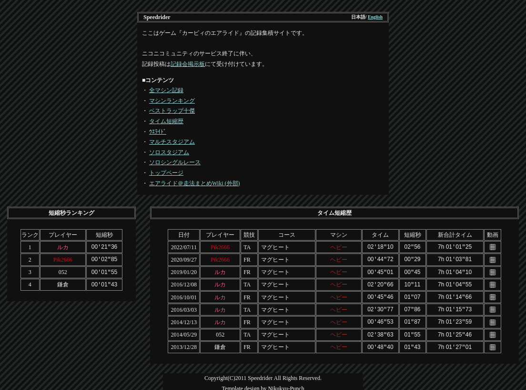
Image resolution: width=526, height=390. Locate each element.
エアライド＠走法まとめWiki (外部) (194, 183)
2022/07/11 (184, 246)
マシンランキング (172, 100)
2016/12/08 (184, 283)
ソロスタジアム (169, 152)
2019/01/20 (184, 271)
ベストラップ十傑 (172, 110)
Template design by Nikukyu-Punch (263, 384)
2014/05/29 (184, 331)
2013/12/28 (184, 343)
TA (247, 246)
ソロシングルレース (175, 162)
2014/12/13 (184, 319)
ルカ (63, 246)
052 (63, 271)
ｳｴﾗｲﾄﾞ (157, 131)
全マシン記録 (166, 90)
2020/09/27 (184, 258)
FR (247, 258)
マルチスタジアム (172, 141)
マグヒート (275, 246)
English (375, 17)
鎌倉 (63, 283)
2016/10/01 (184, 295)
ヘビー (338, 246)
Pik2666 (62, 258)
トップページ (166, 172)
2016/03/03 (184, 307)
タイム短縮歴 (166, 121)
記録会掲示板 (188, 64)
